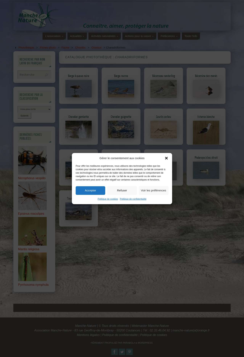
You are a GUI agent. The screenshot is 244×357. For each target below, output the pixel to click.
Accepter (90, 197)
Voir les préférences (153, 197)
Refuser (122, 197)
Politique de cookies (108, 206)
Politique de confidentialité (133, 206)
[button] (166, 165)
